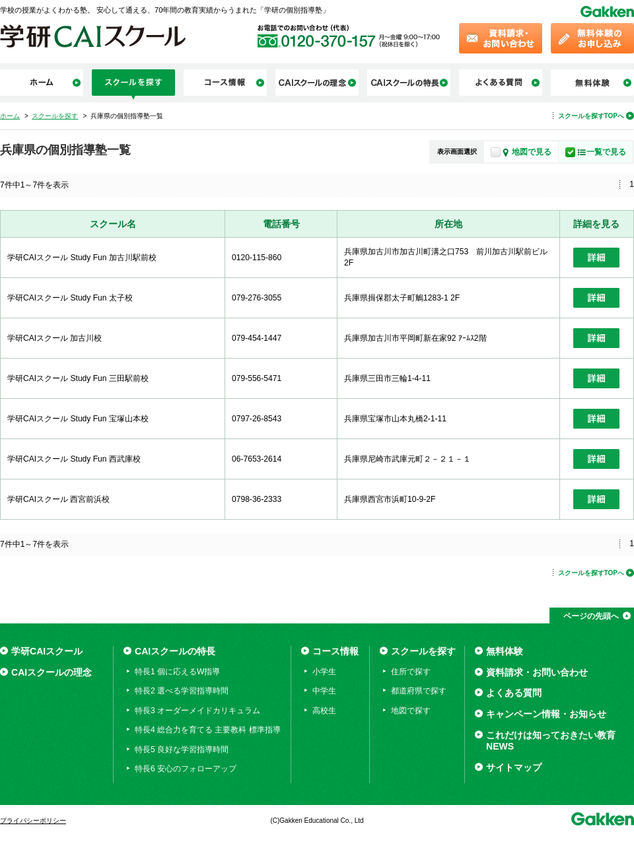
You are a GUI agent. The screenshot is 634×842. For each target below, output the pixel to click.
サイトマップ (514, 767)
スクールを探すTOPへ (591, 116)
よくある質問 (514, 692)
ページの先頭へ (591, 616)
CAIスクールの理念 (51, 672)
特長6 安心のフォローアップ (185, 768)
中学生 (324, 690)
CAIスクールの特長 (175, 651)
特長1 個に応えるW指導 (177, 671)
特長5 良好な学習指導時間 (182, 749)
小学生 (324, 671)
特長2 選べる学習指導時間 (182, 690)
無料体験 (504, 651)
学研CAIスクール (47, 651)
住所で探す (411, 671)
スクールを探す (423, 651)
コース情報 (335, 651)
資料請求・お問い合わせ (537, 672)
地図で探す (411, 710)
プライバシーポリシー (33, 820)
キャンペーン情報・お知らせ (546, 714)
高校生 (324, 710)
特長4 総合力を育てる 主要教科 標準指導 (208, 729)
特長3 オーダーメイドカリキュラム (197, 710)
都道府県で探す (418, 690)
